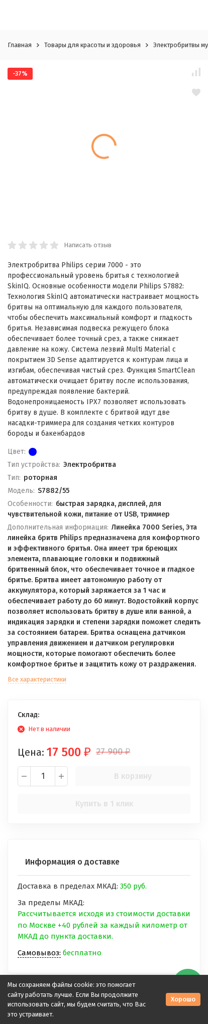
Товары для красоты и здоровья (92, 45)
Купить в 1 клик (104, 803)
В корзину (133, 776)
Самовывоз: (39, 952)
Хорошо (183, 999)
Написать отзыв (88, 245)
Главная (20, 45)
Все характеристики (37, 679)
